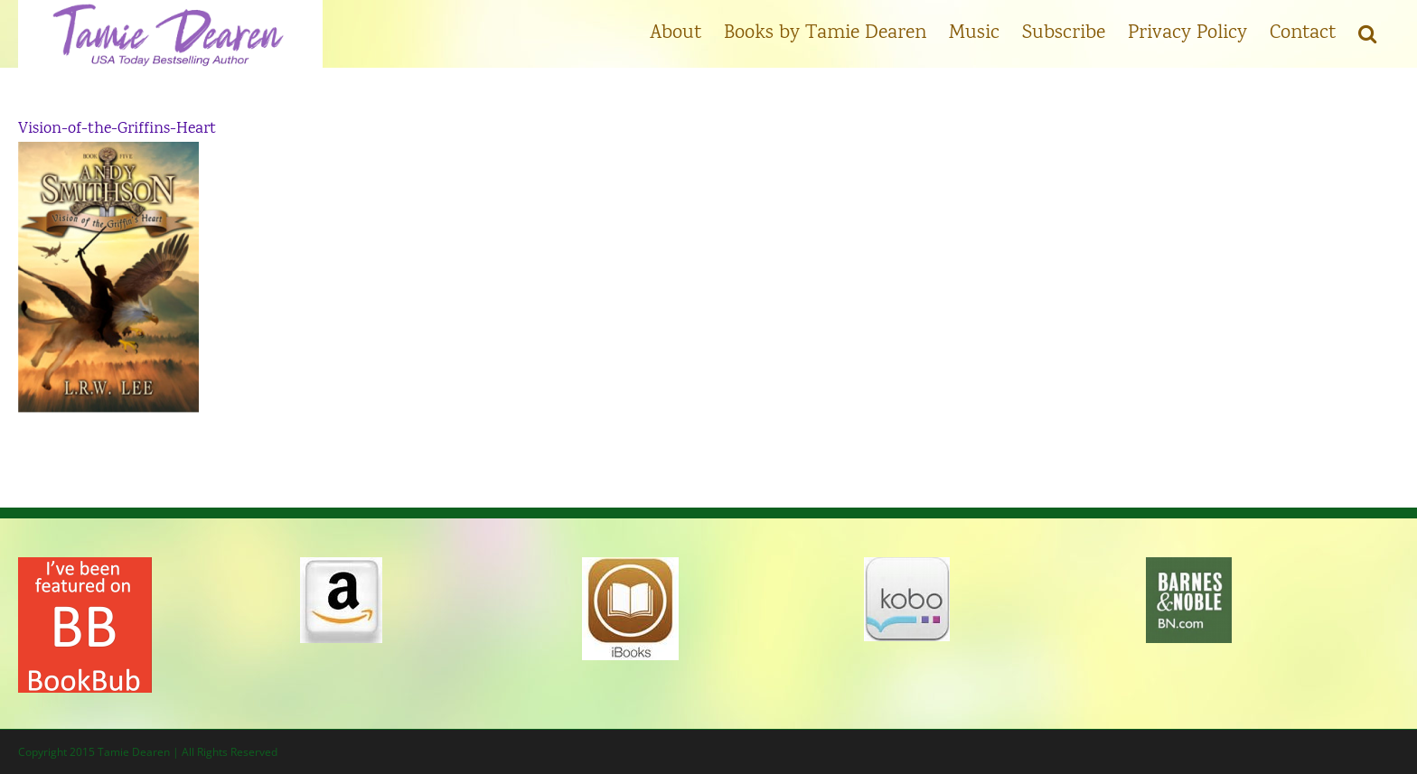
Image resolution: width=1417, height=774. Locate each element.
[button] (1367, 31)
